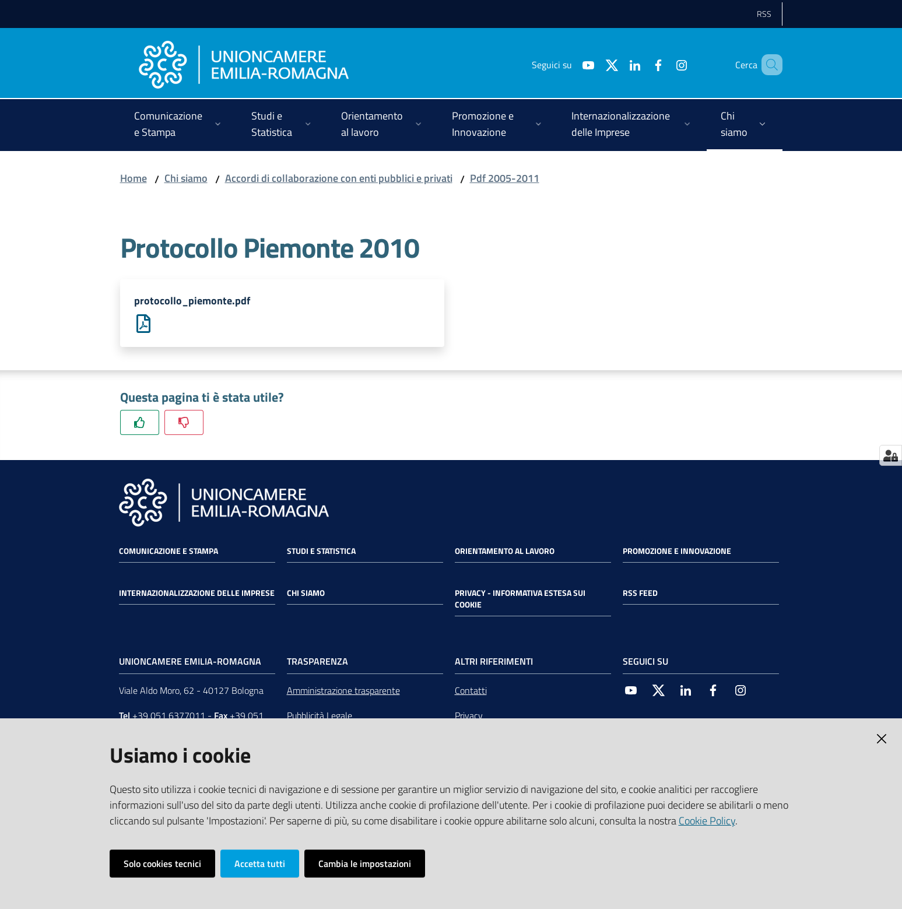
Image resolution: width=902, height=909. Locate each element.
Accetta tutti (259, 864)
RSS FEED (640, 593)
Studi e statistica (321, 551)
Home (133, 178)
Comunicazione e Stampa (168, 551)
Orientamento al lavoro (504, 551)
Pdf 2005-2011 (504, 178)
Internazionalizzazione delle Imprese (197, 593)
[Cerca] (768, 65)
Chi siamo (186, 178)
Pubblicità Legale (319, 716)
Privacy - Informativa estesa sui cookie (520, 599)
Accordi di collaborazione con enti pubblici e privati (338, 178)
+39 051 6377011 (168, 716)
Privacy (469, 716)
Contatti (471, 691)
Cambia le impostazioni (364, 864)
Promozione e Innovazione (677, 551)
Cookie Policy (707, 821)
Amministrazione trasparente (343, 691)
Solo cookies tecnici (162, 864)
